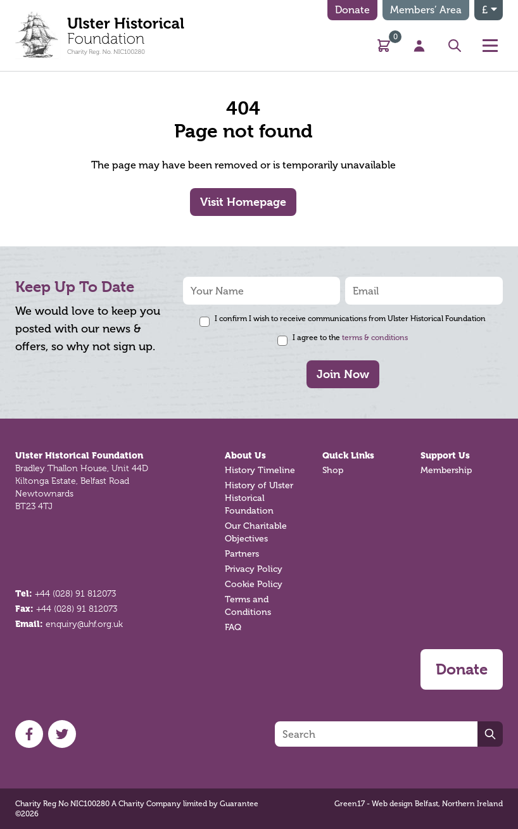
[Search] (376, 734)
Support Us (445, 455)
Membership (446, 470)
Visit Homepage (243, 201)
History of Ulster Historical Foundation (259, 498)
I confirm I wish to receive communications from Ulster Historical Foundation (350, 318)
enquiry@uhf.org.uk (84, 624)
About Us (245, 455)
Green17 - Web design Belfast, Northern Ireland (418, 803)
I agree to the (350, 337)
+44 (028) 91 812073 (75, 593)
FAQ (233, 627)
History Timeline (260, 470)
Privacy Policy (253, 569)
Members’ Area (426, 10)
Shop (332, 470)
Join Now (343, 374)
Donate (352, 10)
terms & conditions (375, 337)
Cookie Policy (253, 584)
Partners (242, 553)
